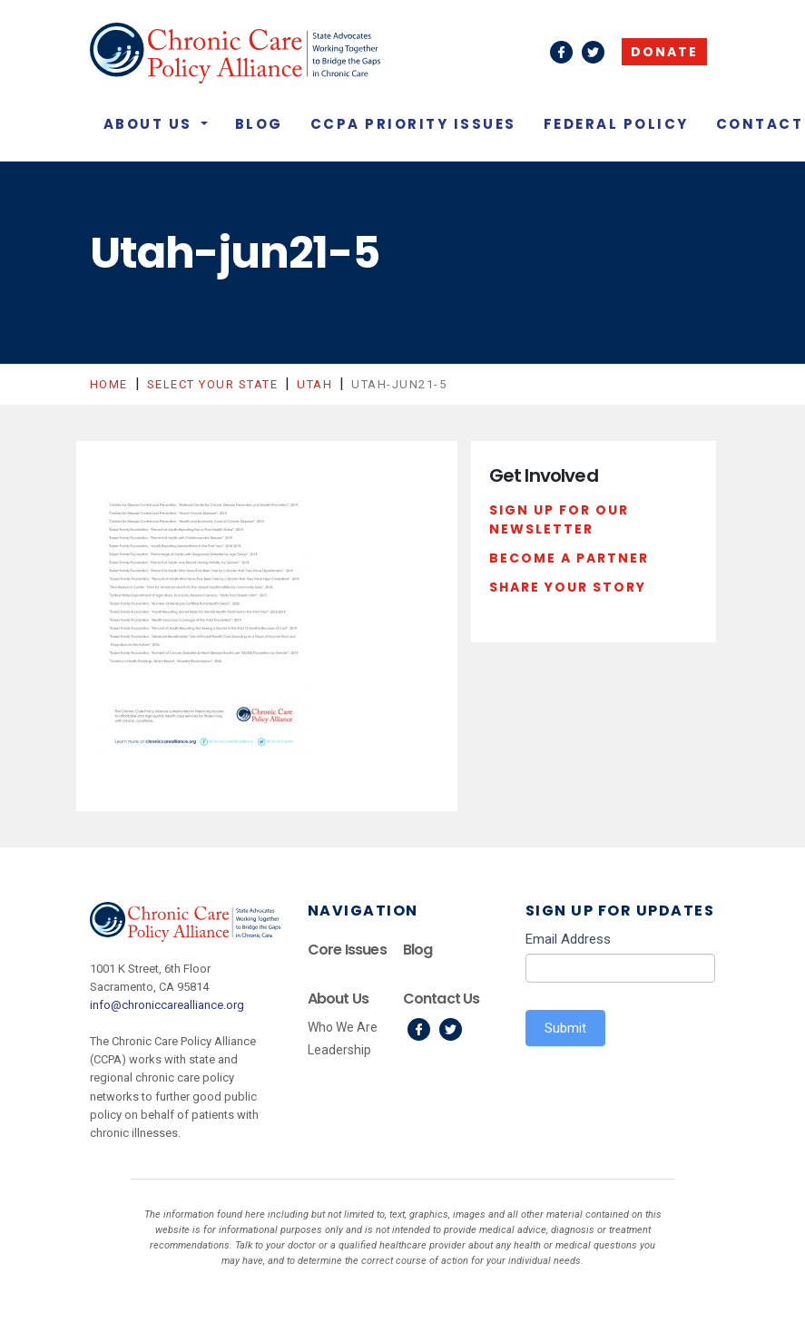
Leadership (339, 1050)
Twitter (450, 1029)
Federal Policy (616, 123)
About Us (150, 123)
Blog (259, 123)
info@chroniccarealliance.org (167, 1005)
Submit (565, 1028)
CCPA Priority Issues (413, 123)
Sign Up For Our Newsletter (559, 520)
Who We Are (343, 1027)
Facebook (418, 1029)
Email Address (568, 939)
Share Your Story (567, 587)
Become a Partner (569, 558)
